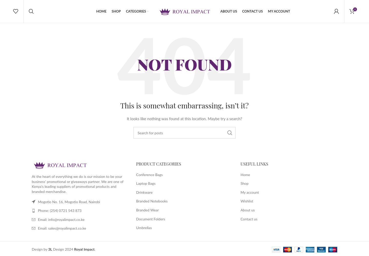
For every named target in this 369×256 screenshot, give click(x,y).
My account (250, 192)
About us (248, 210)
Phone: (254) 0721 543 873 (59, 211)
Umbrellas (144, 228)
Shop (245, 183)
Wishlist (247, 201)
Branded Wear (147, 210)
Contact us (249, 219)
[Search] (31, 11)
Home (245, 175)
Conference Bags (149, 175)
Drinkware (144, 192)
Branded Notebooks (152, 201)
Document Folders (150, 219)
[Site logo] (184, 11)
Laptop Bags (146, 183)
